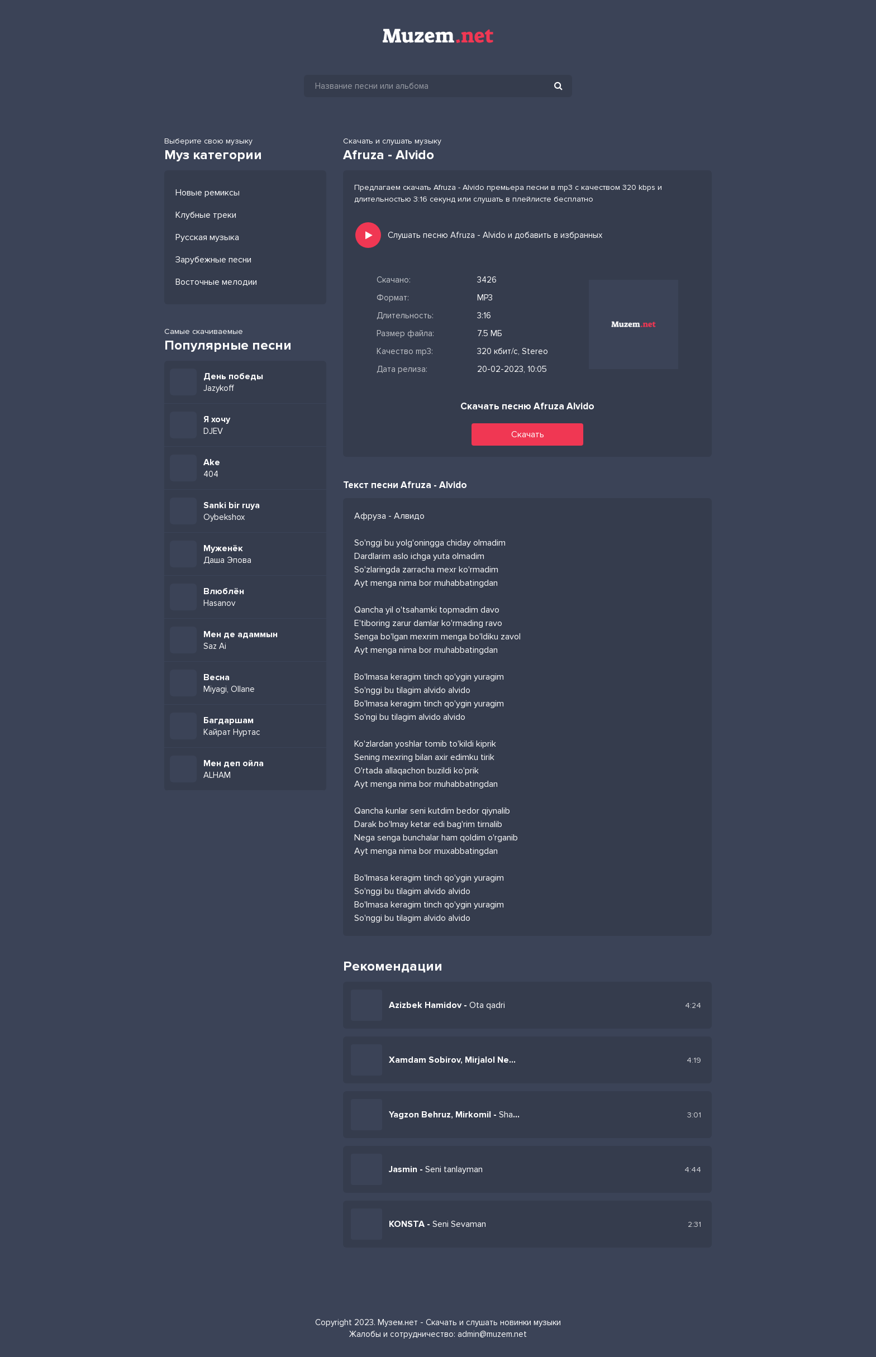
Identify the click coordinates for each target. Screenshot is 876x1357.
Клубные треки (205, 215)
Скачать (527, 434)
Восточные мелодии (216, 282)
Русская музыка (207, 237)
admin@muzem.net (492, 1334)
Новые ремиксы (207, 192)
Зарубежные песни (213, 259)
